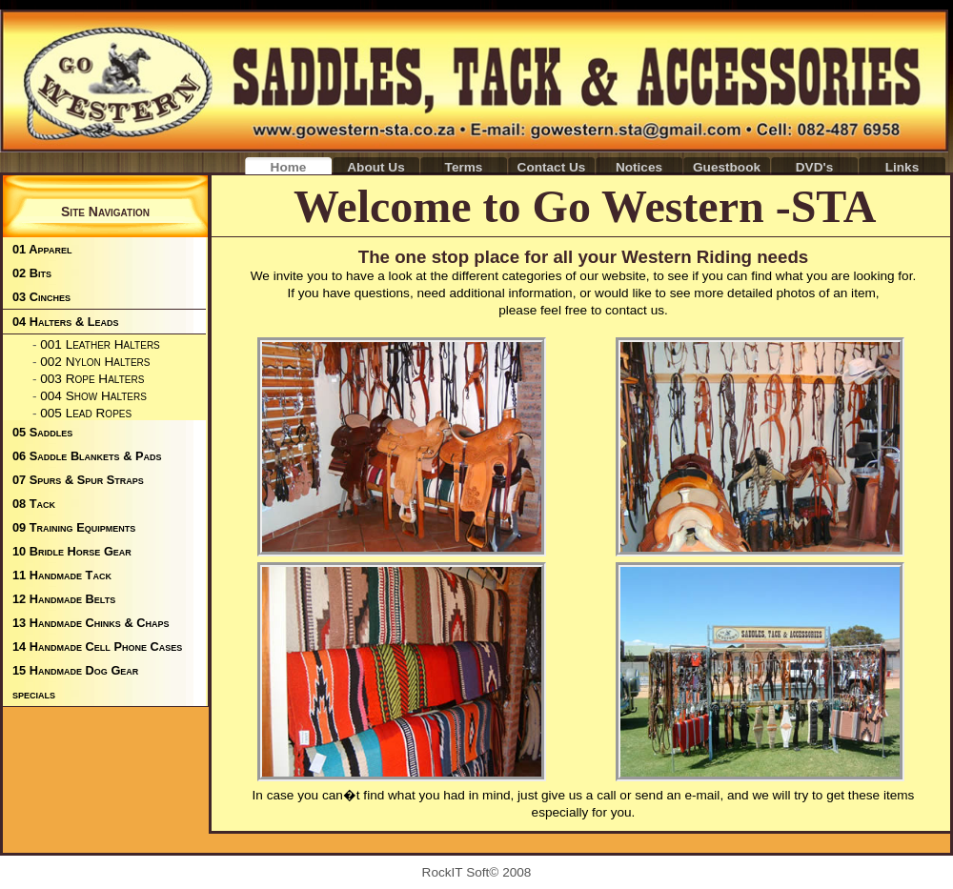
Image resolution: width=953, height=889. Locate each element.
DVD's (815, 167)
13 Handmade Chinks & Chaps (90, 623)
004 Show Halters (93, 396)
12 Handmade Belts (63, 599)
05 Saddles (42, 432)
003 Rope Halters (92, 379)
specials (33, 694)
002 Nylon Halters (95, 361)
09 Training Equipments (73, 527)
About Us (375, 167)
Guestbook (726, 167)
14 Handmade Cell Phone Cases (97, 646)
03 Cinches (41, 297)
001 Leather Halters (100, 344)
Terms (464, 167)
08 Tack (33, 503)
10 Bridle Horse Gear (72, 551)
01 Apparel (41, 249)
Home (289, 167)
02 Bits (31, 273)
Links (902, 167)
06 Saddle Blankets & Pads (87, 456)
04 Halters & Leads (65, 321)
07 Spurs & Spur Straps (78, 480)
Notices (639, 167)
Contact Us (551, 167)
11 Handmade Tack (62, 575)
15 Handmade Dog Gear (75, 670)
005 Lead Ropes (86, 413)
